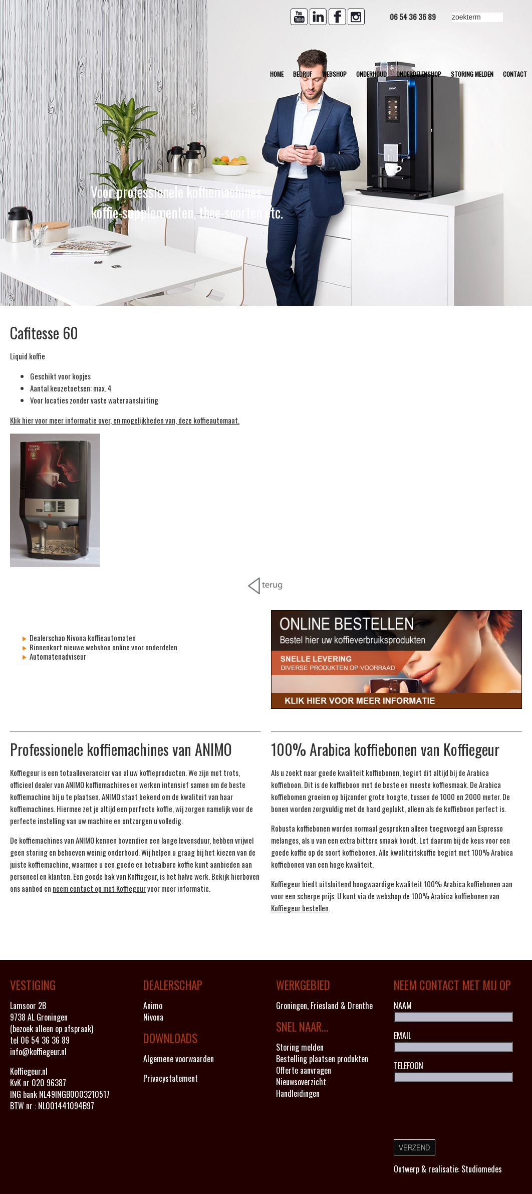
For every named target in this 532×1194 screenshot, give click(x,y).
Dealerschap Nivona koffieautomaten (82, 637)
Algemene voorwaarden (178, 1059)
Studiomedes (481, 1169)
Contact (515, 74)
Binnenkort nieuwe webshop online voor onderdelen (102, 647)
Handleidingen (298, 1093)
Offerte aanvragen (303, 1070)
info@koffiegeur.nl (38, 1052)
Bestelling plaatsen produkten (322, 1059)
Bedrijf (302, 74)
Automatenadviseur (57, 656)
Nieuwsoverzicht (301, 1082)
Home (277, 74)
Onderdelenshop (418, 74)
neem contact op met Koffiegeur (99, 888)
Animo (152, 1006)
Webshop (334, 74)
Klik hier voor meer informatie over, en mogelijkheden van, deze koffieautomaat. (124, 420)
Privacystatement (170, 1078)
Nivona (153, 1017)
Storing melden (472, 74)
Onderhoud (371, 74)
